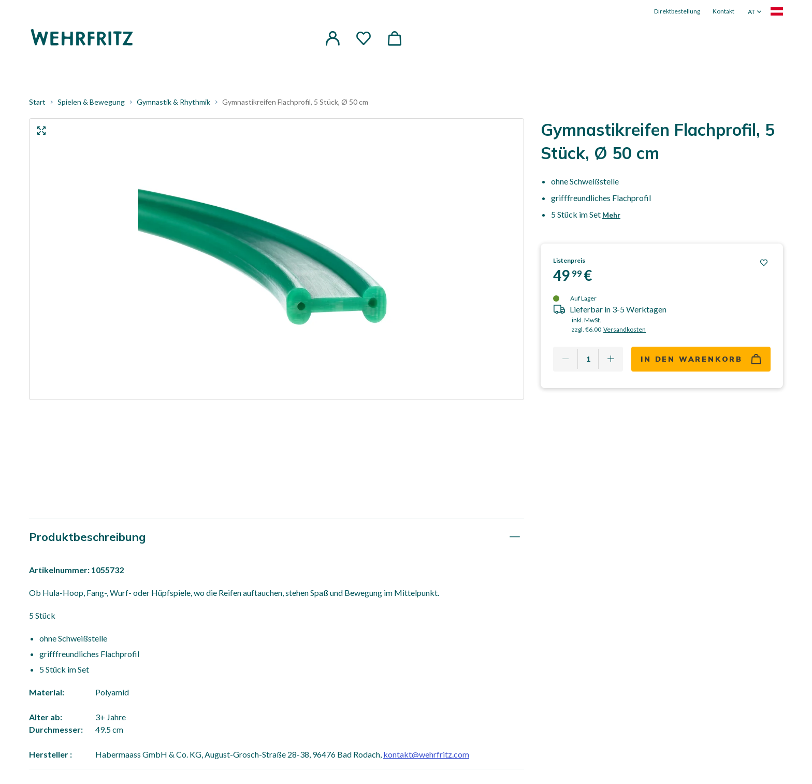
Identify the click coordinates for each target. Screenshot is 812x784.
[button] (332, 38)
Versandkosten (624, 329)
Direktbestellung (677, 11)
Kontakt (723, 11)
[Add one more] (610, 359)
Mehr (611, 214)
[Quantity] (588, 359)
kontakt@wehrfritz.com (426, 754)
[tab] (276, 537)
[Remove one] (565, 359)
